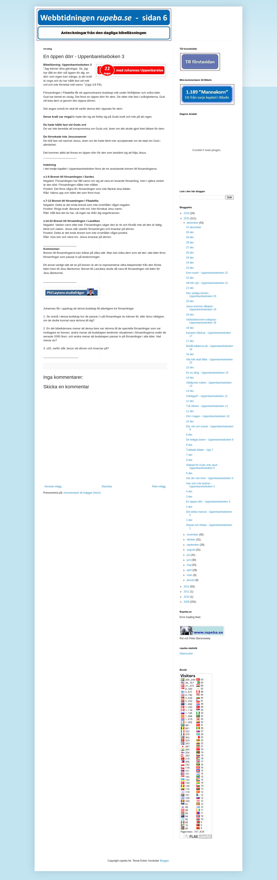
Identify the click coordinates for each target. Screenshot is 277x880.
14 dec (190, 377)
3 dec (189, 496)
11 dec (190, 411)
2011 (187, 591)
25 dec (190, 257)
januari (191, 580)
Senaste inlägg (52, 486)
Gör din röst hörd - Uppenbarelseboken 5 (209, 478)
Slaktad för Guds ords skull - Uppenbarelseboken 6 (202, 467)
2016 (187, 213)
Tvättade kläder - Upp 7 (199, 449)
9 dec (189, 434)
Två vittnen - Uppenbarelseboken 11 (207, 406)
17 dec (190, 341)
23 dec (190, 267)
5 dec (189, 473)
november (193, 534)
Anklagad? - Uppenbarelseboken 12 (206, 396)
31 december (193, 227)
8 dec (189, 444)
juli (189, 554)
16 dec (190, 354)
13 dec (190, 390)
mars (190, 575)
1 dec (189, 520)
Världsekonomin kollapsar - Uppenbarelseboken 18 (201, 321)
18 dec (190, 327)
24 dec (190, 262)
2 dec (189, 506)
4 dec (189, 491)
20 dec (190, 301)
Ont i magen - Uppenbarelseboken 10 (207, 416)
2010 (187, 596)
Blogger (164, 860)
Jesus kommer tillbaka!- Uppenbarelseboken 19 (201, 308)
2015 (187, 218)
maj (189, 564)
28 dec (190, 242)
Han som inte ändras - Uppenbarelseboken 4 (200, 485)
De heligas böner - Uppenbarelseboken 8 (210, 439)
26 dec (190, 252)
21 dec (190, 288)
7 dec (189, 454)
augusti (191, 549)
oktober (191, 539)
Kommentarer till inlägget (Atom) (82, 492)
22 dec (190, 277)
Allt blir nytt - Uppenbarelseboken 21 (207, 283)
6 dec (189, 460)
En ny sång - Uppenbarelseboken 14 (207, 372)
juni (189, 559)
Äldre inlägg (159, 486)
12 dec (190, 401)
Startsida (106, 486)
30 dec (190, 232)
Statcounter (186, 653)
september (193, 544)
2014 (187, 586)
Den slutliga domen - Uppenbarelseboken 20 (201, 295)
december (193, 222)
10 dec (190, 421)
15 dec (190, 367)
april (189, 570)
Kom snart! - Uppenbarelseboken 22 (207, 272)
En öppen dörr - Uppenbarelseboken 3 (208, 501)
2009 (187, 601)
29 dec (190, 237)
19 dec (190, 314)
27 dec (190, 247)
